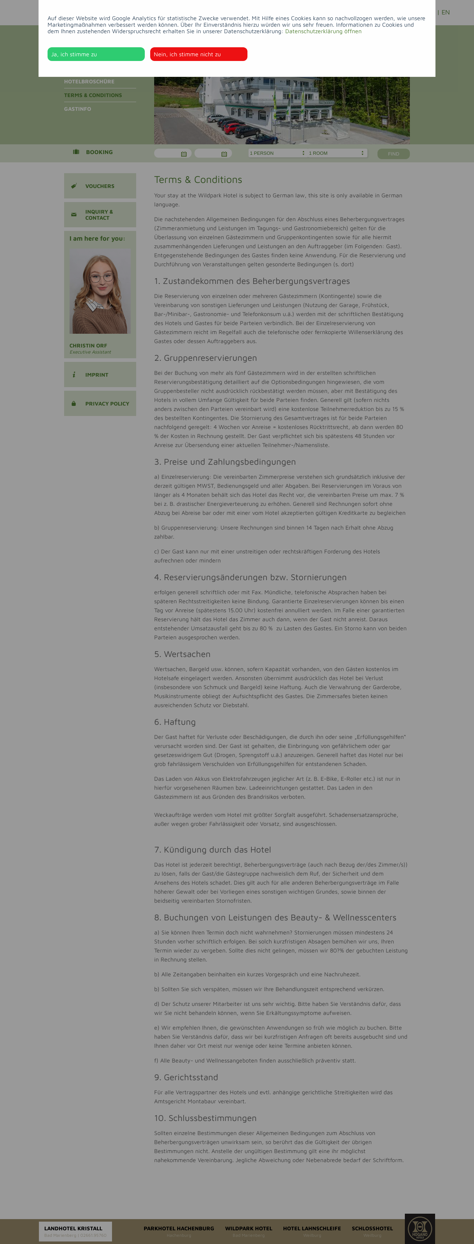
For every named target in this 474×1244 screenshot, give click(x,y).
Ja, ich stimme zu (74, 54)
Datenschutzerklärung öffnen (323, 31)
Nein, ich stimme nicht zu (187, 54)
